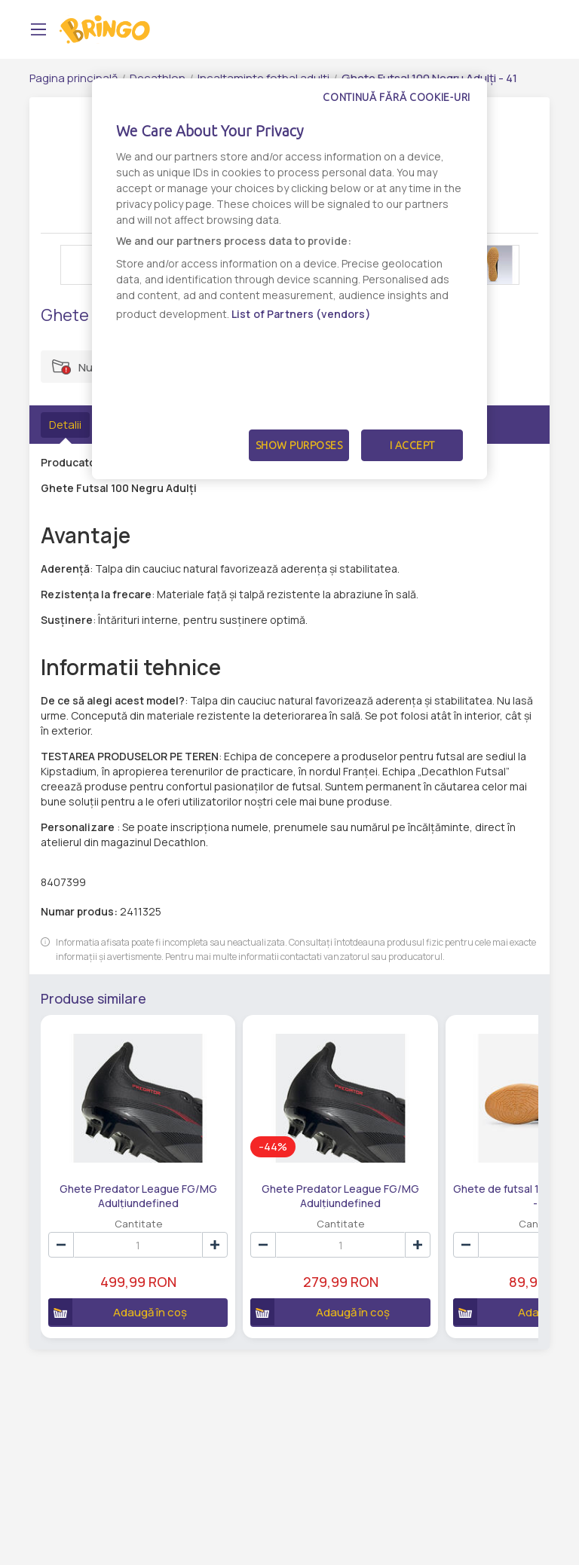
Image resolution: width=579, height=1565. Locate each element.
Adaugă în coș (105, 1274)
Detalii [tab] (65, 425)
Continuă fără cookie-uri (396, 97)
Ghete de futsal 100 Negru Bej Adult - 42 (416, 1157)
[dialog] (289, 278)
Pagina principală (73, 78)
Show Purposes (299, 445)
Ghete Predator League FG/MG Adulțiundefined (113, 1157)
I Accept (412, 445)
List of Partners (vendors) (301, 314)
